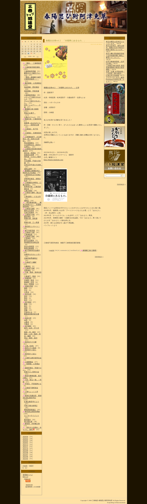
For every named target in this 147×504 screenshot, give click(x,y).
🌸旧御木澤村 (28, 286)
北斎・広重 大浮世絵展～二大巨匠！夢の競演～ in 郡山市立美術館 (115, 74)
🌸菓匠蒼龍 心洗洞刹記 (32, 83)
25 (40, 51)
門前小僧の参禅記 (30, 406)
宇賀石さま (28, 312)
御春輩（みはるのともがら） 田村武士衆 (32, 124)
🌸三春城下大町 (29, 232)
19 (22, 51)
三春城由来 (28, 234)
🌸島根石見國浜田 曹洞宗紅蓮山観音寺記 (32, 397)
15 (31, 48)
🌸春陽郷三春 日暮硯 (31, 109)
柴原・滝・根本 (30, 332)
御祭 (25, 288)
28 (28, 53)
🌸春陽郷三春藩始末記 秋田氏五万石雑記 (32, 172)
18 (40, 48)
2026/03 (25, 439)
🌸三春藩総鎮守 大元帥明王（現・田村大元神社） (32, 139)
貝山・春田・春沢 (30, 338)
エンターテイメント (31, 416)
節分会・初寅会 (30, 153)
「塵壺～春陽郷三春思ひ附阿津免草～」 (32, 78)
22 (31, 51)
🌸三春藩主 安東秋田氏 (32, 133)
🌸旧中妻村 (27, 302)
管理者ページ (28, 475)
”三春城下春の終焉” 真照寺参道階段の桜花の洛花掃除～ (115, 68)
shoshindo (122, 502)
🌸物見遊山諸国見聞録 (31, 412)
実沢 (25, 296)
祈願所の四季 (29, 155)
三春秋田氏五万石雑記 (32, 175)
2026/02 (25, 441)
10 (37, 46)
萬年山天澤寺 (29, 211)
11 (40, 46)
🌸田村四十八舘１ (29, 350)
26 (22, 53)
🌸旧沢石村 (27, 294)
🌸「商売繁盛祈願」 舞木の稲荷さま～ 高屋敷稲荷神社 (32, 205)
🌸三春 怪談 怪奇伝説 (32, 272)
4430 (31, 466)
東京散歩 (27, 420)
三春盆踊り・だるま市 (32, 197)
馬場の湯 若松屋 (30, 218)
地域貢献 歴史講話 (31, 87)
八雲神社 (27, 238)
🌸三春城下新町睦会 (30, 388)
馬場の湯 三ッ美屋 (31, 222)
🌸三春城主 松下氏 (30, 129)
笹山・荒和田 (29, 284)
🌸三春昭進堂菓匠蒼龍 (32, 67)
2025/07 (25, 455)
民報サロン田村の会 (31, 372)
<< (25, 56)
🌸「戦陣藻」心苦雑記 (31, 364)
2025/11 (25, 447)
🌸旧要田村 (27, 278)
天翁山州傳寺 (29, 212)
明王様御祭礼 (29, 143)
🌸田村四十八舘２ (29, 354)
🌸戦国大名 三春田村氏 (32, 119)
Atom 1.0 (27, 479)
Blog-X (113, 502)
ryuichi (25, 466)
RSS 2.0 (25, 477)
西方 (25, 306)
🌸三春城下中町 (29, 215)
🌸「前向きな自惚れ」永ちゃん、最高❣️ (32, 428)
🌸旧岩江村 (27, 318)
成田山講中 (28, 169)
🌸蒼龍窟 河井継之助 (31, 424)
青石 (25, 298)
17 (37, 48)
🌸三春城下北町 (29, 268)
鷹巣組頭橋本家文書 (31, 314)
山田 (25, 320)
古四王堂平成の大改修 (33, 165)
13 (25, 48)
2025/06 (25, 457)
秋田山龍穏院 (29, 248)
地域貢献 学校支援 (31, 91)
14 (28, 48)
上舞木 (26, 322)
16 (34, 48)
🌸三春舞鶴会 (28, 362)
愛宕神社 (27, 216)
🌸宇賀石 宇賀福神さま (32, 384)
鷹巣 (25, 304)
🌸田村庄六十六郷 (29, 342)
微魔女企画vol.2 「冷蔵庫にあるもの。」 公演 (61, 88)
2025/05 (25, 459)
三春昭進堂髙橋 (30, 71)
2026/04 (25, 437)
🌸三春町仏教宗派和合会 (32, 358)
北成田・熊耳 (29, 280)
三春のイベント (30, 117)
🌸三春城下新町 (29, 209)
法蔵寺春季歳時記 (30, 258)
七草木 (26, 292)
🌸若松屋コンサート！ (31, 226)
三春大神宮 (28, 191)
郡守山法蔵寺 (29, 240)
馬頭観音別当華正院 (31, 242)
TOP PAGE (98, 256)
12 (22, 48)
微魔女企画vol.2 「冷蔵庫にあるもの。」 (66, 41)
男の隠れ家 (28, 422)
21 (28, 51)
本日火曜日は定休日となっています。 (115, 43)
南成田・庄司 (29, 282)
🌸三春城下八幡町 (29, 262)
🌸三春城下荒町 (29, 236)
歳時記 (26, 201)
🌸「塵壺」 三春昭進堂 (32, 63)
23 (34, 51)
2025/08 (25, 453)
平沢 (25, 290)
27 (25, 53)
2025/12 (25, 445)
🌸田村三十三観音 (29, 348)
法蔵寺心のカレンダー (32, 254)
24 (37, 51)
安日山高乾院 (29, 246)
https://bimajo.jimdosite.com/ (53, 160)
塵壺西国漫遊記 (30, 410)
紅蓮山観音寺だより (31, 402)
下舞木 (26, 324)
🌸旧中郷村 (27, 326)
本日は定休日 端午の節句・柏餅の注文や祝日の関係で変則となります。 (115, 48)
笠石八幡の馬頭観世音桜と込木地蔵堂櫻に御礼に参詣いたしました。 (115, 56)
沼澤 (25, 308)
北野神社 (27, 270)
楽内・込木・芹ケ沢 (31, 328)
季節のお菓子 (30, 113)
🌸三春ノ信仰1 (28, 346)
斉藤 (25, 310)
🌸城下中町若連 (29, 230)
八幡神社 (27, 266)
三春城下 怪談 (30, 276)
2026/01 (25, 443)
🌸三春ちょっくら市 (30, 392)
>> (38, 56)
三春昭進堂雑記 (30, 95)
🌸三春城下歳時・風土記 (32, 193)
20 (25, 51)
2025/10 (25, 449)
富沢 (25, 300)
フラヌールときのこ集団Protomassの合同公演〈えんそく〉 (115, 79)
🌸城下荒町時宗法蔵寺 (31, 250)
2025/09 (25, 451)
